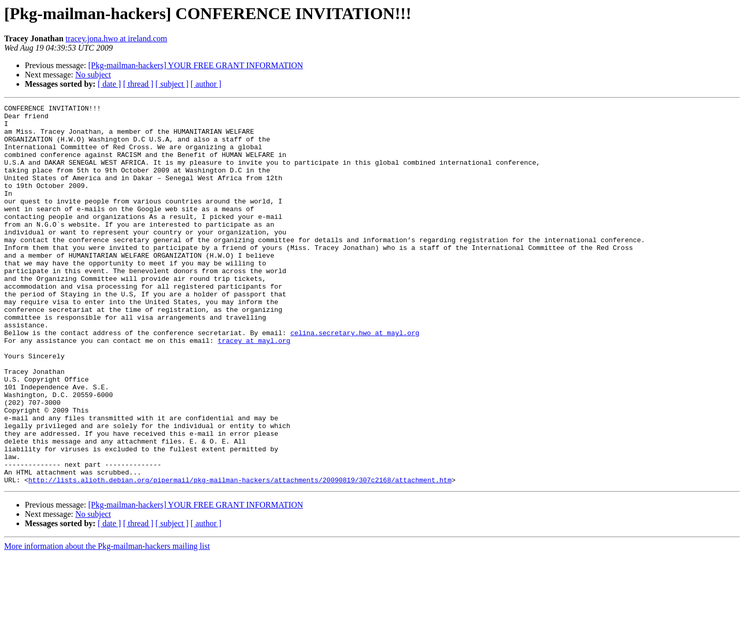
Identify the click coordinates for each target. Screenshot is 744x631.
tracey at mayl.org (254, 388)
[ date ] (109, 84)
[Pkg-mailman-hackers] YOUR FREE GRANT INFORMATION (195, 65)
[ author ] (206, 84)
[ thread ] (138, 84)
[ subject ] (172, 84)
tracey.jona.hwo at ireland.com (116, 38)
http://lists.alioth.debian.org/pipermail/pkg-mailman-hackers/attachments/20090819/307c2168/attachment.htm (240, 555)
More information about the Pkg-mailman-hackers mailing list (107, 622)
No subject (93, 74)
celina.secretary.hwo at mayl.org (355, 379)
